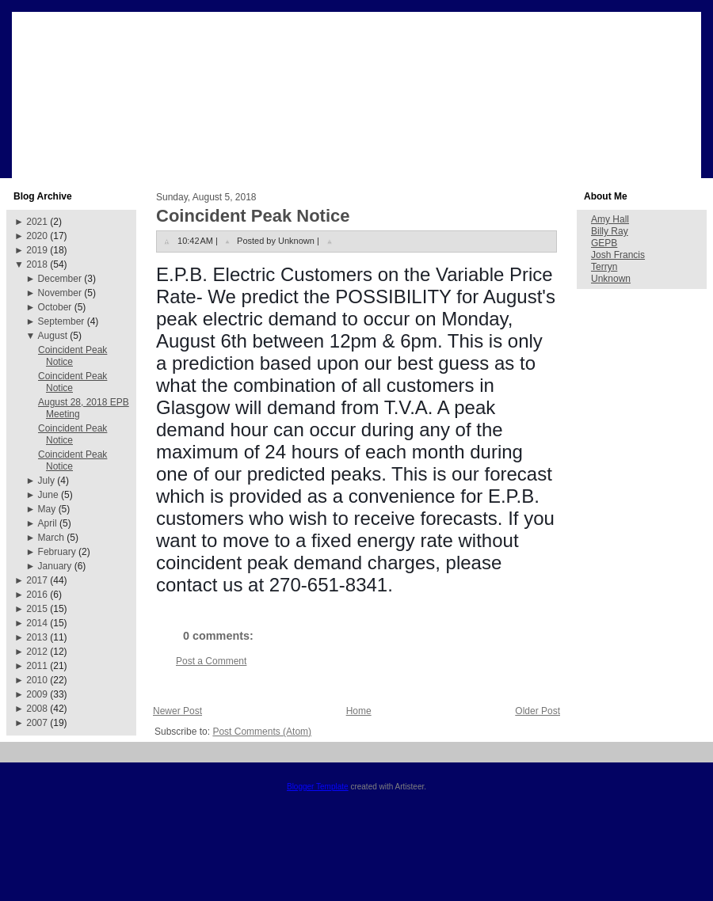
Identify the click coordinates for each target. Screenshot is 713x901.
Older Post (537, 711)
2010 (37, 680)
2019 (37, 250)
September (61, 321)
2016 (37, 594)
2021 (37, 221)
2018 (37, 264)
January (55, 566)
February (57, 551)
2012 (37, 651)
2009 (37, 694)
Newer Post (177, 711)
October (55, 307)
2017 (37, 580)
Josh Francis (618, 254)
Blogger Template (318, 786)
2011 (37, 665)
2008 (37, 708)
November (60, 292)
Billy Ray (609, 231)
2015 (37, 608)
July (46, 480)
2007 (37, 722)
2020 (37, 235)
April (47, 523)
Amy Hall (610, 219)
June (48, 494)
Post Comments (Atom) (261, 731)
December (60, 278)
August (52, 335)
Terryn (604, 266)
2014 (37, 623)
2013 (37, 637)
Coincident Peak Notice (72, 355)
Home (359, 711)
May (47, 509)
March (51, 537)
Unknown (611, 278)
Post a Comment (211, 661)
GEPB (604, 243)
